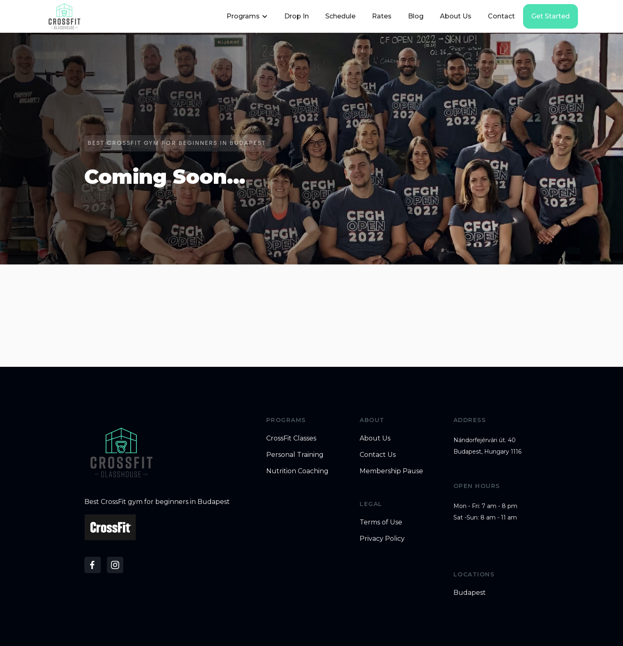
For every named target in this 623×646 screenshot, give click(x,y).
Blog (416, 16)
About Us (455, 16)
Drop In (296, 16)
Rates (382, 16)
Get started (550, 16)
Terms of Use (381, 522)
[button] (246, 16)
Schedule (340, 16)
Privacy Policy (382, 538)
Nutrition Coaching (297, 471)
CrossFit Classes (291, 438)
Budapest (469, 592)
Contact (501, 16)
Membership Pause (391, 471)
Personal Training (295, 455)
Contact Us (378, 455)
